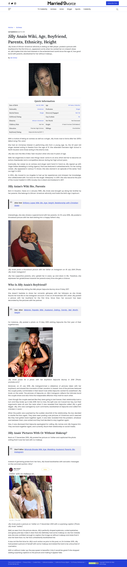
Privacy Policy (27, 562)
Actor (62, 9)
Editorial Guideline (48, 562)
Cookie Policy (37, 562)
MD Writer (13, 58)
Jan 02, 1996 (40, 105)
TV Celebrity (42, 9)
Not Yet (78, 113)
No (79, 117)
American (41, 109)
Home (10, 27)
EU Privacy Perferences (77, 562)
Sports (77, 9)
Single (42, 113)
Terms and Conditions (14, 562)
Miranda (28, 449)
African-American (38, 121)
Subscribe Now (112, 3)
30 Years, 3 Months (74, 105)
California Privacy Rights (62, 562)
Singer (69, 9)
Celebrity (87, 9)
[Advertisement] (24, 16)
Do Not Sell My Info (13, 564)
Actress (53, 9)
